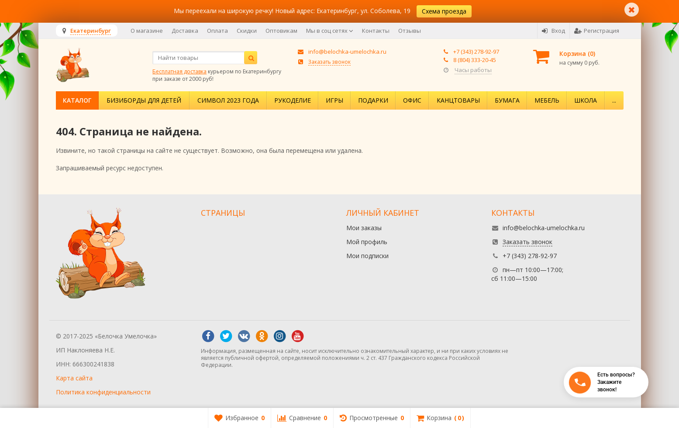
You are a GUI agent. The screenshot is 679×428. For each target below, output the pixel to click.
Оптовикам (281, 31)
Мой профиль (366, 242)
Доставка (185, 31)
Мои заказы (364, 228)
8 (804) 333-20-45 (474, 60)
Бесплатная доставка (179, 71)
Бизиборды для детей (144, 100)
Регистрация (596, 31)
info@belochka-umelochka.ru (347, 51)
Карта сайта (74, 378)
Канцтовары (458, 100)
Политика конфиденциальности (103, 392)
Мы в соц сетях (329, 31)
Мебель (546, 100)
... (614, 100)
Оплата (217, 31)
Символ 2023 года (228, 100)
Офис (412, 100)
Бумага (507, 100)
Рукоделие (292, 100)
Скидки (247, 31)
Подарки (373, 100)
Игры (334, 100)
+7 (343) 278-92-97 (476, 51)
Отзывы (409, 31)
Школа (585, 100)
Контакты (375, 31)
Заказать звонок (329, 61)
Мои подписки (367, 256)
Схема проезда (444, 11)
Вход (553, 31)
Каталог (77, 100)
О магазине (147, 31)
